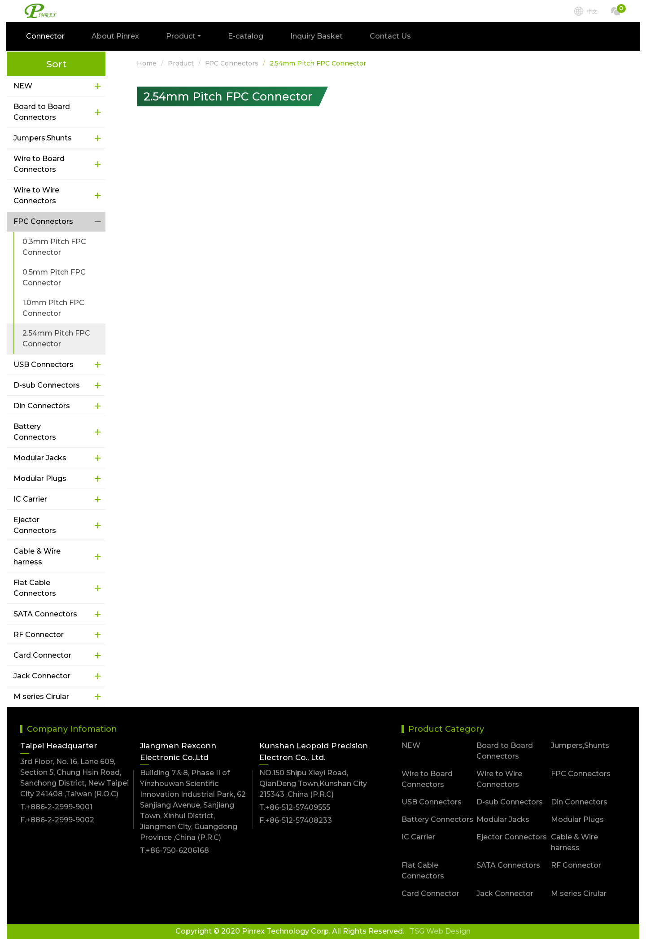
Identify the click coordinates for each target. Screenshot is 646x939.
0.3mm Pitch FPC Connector (54, 247)
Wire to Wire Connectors (36, 195)
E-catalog (246, 37)
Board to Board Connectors (41, 112)
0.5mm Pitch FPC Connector (54, 277)
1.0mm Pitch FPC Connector (53, 308)
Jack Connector (41, 676)
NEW (22, 86)
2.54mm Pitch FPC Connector (56, 338)
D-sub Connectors (46, 385)
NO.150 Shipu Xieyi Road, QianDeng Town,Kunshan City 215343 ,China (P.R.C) (313, 784)
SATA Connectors (45, 614)
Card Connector (42, 655)
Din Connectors (41, 406)
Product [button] (181, 37)
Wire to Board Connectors (39, 164)
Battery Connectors (34, 431)
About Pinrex (116, 37)
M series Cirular (41, 696)
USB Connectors (43, 364)
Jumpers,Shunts (42, 138)
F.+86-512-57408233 (295, 820)
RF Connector (38, 634)
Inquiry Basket (317, 37)
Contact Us (391, 37)
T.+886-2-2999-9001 (56, 807)
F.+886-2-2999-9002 (57, 820)
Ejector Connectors (34, 525)
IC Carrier (30, 499)
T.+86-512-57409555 (294, 807)
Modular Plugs (39, 478)
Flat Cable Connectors (34, 588)
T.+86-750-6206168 (174, 850)
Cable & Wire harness (37, 556)
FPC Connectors (43, 221)
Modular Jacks (39, 458)
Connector (46, 37)
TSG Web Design (440, 931)
